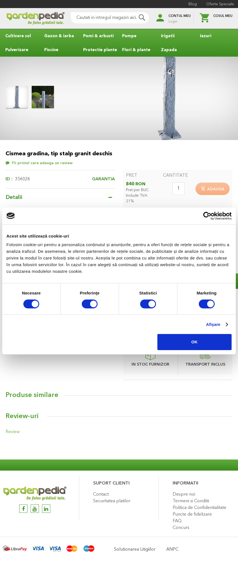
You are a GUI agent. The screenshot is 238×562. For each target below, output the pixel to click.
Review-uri (22, 418)
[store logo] (28, 18)
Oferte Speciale (218, 4)
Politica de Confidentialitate (199, 508)
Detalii (14, 197)
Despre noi (184, 494)
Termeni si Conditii (191, 501)
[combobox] (102, 17)
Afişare (213, 324)
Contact (101, 494)
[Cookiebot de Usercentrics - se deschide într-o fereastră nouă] (207, 216)
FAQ (177, 521)
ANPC (172, 549)
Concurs (181, 528)
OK (194, 341)
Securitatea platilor (111, 501)
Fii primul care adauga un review (42, 163)
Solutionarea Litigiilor (134, 549)
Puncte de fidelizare (192, 514)
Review (12, 433)
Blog (191, 4)
